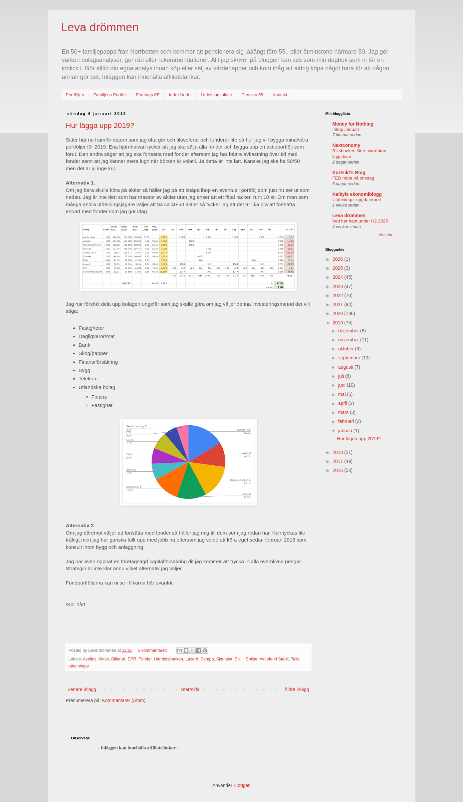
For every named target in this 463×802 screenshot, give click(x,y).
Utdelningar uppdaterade (357, 199)
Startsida (190, 689)
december (349, 330)
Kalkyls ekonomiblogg (357, 194)
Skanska (224, 659)
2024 (338, 277)
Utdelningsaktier (216, 94)
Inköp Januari (346, 129)
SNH (239, 659)
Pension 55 (252, 94)
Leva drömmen (100, 27)
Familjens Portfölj (109, 94)
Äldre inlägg (297, 689)
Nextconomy (346, 145)
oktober (346, 348)
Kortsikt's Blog (349, 172)
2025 (338, 268)
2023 (338, 286)
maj (342, 394)
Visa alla (385, 235)
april (343, 403)
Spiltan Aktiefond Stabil (267, 659)
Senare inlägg (82, 689)
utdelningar (79, 666)
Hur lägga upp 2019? (100, 125)
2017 (338, 461)
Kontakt (280, 94)
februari (346, 421)
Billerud (118, 659)
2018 (338, 452)
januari (345, 430)
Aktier (104, 659)
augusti (346, 367)
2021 (338, 304)
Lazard (191, 659)
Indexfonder (180, 94)
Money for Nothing (353, 124)
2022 (338, 295)
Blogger (241, 785)
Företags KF (148, 94)
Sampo (207, 659)
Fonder (144, 659)
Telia (295, 659)
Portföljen (75, 94)
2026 (338, 259)
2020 (338, 313)
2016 (338, 470)
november (349, 339)
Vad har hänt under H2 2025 (360, 220)
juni (342, 385)
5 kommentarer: (153, 650)
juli (341, 376)
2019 (338, 322)
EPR (131, 659)
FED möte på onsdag (353, 178)
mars (344, 412)
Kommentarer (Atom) (123, 700)
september (349, 357)
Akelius (90, 659)
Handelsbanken (168, 659)
